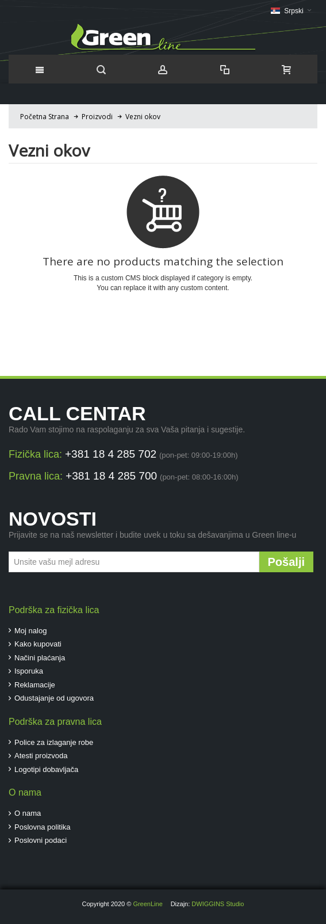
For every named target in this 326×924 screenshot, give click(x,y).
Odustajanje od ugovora (54, 698)
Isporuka (28, 671)
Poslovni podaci (40, 840)
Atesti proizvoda (41, 755)
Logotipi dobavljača (46, 769)
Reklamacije (34, 684)
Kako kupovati (38, 644)
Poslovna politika (42, 827)
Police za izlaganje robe (53, 742)
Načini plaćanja (39, 657)
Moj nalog (30, 630)
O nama (27, 813)
